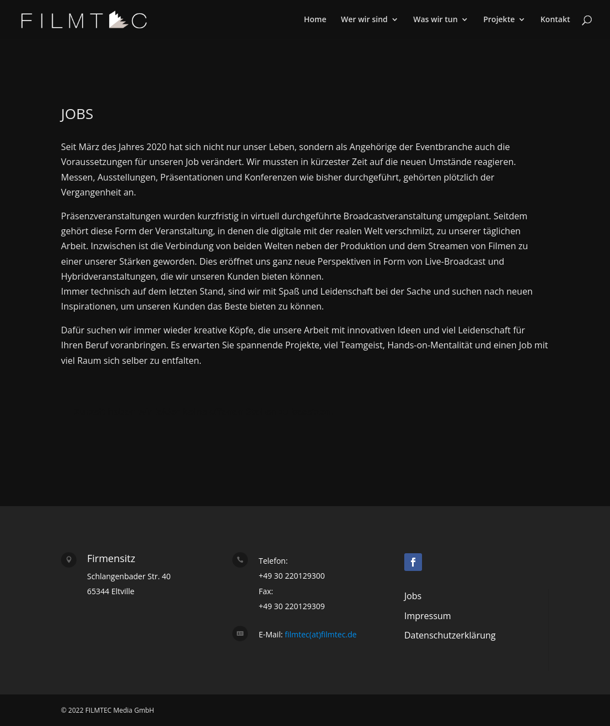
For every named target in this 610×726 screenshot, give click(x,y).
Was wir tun (435, 20)
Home (315, 20)
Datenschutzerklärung (450, 635)
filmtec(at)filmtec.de (320, 634)
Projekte (499, 20)
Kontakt (555, 20)
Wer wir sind (364, 20)
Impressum (427, 616)
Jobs (412, 596)
